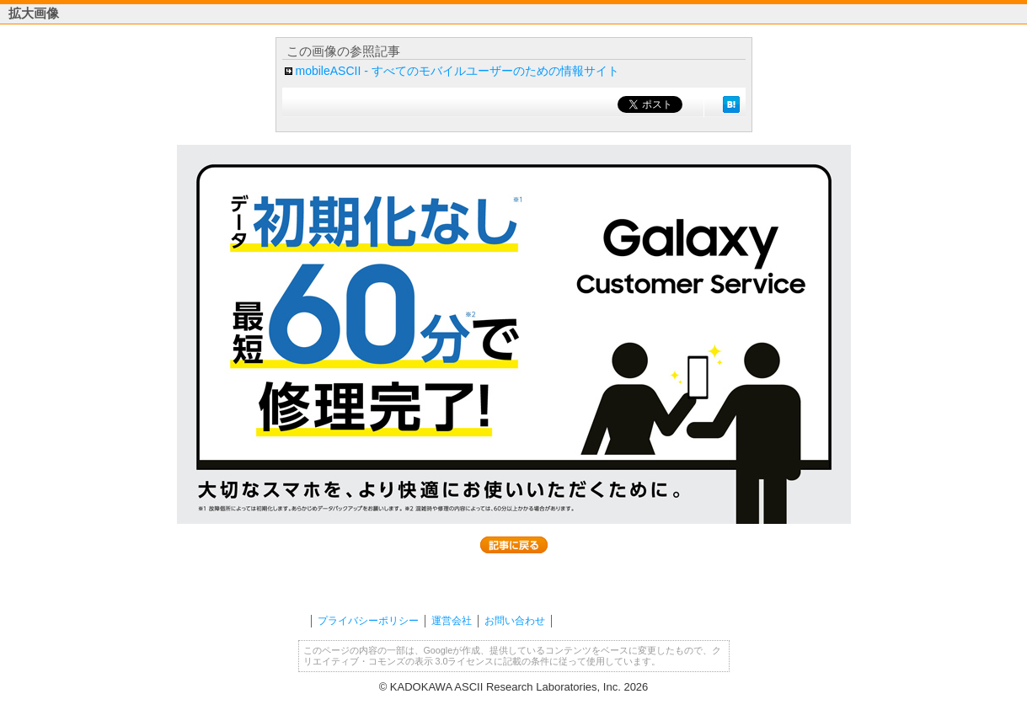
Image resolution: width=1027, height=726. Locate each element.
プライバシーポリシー (368, 621)
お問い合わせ (514, 621)
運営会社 (451, 621)
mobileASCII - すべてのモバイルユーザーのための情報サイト (457, 70)
